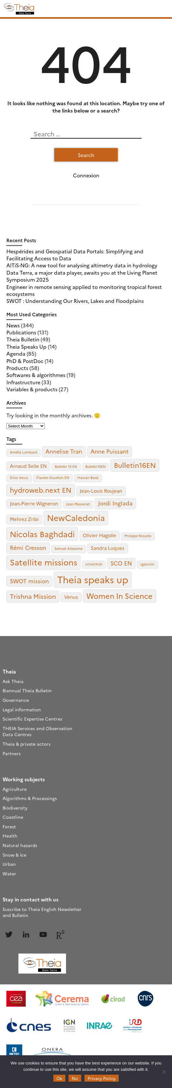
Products (17, 367)
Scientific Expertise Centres (32, 718)
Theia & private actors (26, 744)
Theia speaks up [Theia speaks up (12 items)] (92, 579)
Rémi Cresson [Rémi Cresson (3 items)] (28, 547)
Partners (12, 753)
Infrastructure (23, 382)
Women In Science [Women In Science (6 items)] (119, 596)
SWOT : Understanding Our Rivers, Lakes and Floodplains (75, 300)
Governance (16, 700)
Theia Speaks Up (26, 346)
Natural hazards (20, 845)
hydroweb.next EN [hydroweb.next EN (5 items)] (40, 490)
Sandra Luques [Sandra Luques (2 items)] (107, 547)
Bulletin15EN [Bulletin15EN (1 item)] (95, 466)
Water (9, 873)
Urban (9, 864)
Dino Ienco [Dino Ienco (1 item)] (19, 477)
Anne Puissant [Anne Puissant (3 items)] (109, 451)
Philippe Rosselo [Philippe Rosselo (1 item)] (137, 535)
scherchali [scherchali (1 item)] (93, 564)
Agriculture (15, 789)
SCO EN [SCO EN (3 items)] (121, 563)
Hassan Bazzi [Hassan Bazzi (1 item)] (87, 477)
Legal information (22, 709)
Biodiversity (15, 807)
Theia (9, 671)
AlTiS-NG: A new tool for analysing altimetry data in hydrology (81, 265)
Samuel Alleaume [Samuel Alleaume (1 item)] (69, 548)
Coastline (13, 817)
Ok (59, 1078)
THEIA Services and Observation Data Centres (37, 731)
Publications (21, 332)
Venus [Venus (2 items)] (71, 596)
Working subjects (24, 779)
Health (10, 835)
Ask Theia (13, 681)
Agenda (15, 353)
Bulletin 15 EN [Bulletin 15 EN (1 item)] (66, 466)
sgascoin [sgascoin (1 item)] (147, 564)
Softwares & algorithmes (35, 374)
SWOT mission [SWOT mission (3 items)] (29, 581)
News (13, 325)
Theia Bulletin (22, 339)
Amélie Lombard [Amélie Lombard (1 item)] (23, 452)
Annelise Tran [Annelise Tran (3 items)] (63, 451)
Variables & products (31, 389)
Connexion (86, 175)
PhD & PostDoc (24, 360)
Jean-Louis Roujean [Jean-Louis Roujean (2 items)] (101, 490)
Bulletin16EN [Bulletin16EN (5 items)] (135, 465)
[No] (164, 1072)
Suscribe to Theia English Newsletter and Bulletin (42, 912)
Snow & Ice (14, 855)
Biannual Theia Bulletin (27, 690)
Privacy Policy (102, 1078)
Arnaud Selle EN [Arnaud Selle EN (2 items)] (28, 465)
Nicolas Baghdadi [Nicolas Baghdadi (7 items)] (42, 533)
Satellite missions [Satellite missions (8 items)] (43, 562)
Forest (9, 826)
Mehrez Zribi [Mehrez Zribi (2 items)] (24, 519)
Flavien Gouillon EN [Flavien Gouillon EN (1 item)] (52, 477)
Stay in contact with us (30, 899)
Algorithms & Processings (30, 798)
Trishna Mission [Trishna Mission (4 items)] (33, 596)
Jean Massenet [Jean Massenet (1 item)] (78, 504)
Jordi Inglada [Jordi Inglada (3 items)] (115, 503)
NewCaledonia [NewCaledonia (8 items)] (76, 517)
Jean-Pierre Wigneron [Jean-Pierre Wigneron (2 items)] (34, 503)
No (75, 1078)
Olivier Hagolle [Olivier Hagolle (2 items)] (99, 535)
